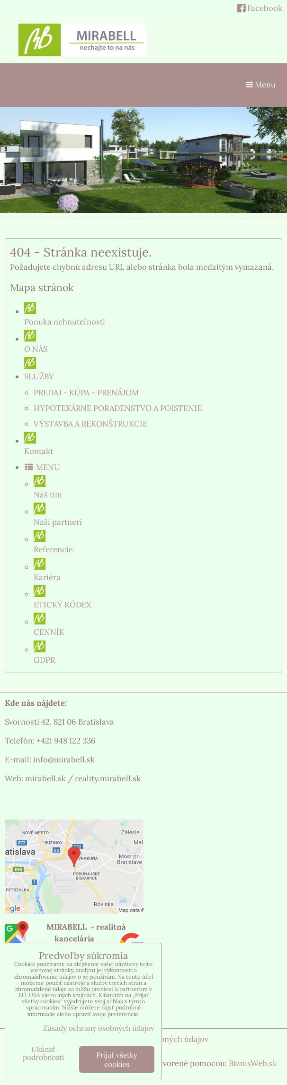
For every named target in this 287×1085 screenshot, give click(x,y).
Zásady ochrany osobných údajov (98, 1028)
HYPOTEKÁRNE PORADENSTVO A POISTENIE (118, 408)
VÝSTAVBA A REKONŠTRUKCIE (90, 424)
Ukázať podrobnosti (43, 1053)
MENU (42, 467)
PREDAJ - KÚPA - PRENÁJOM (86, 392)
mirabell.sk (45, 778)
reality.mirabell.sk (108, 778)
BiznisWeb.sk (253, 1063)
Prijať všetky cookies (116, 1059)
